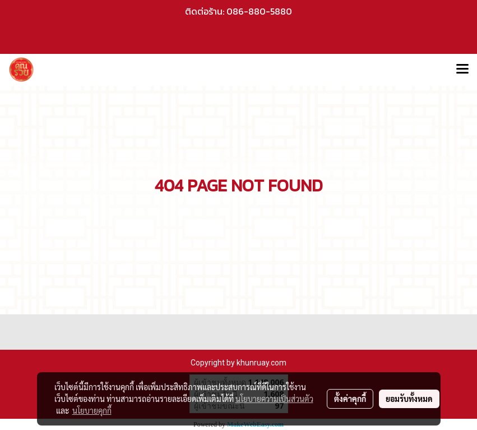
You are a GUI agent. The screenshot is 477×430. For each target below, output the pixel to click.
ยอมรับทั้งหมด (409, 399)
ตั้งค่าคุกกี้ (350, 399)
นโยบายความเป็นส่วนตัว (274, 399)
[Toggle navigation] (462, 69)
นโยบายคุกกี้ (92, 410)
